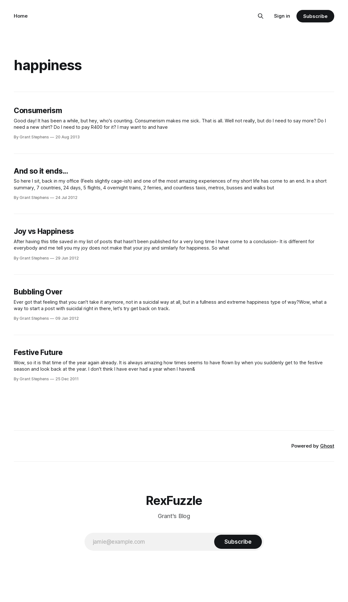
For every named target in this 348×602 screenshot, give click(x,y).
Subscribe (315, 16)
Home (21, 16)
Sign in (282, 16)
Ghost (327, 446)
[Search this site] (260, 16)
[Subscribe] (238, 542)
